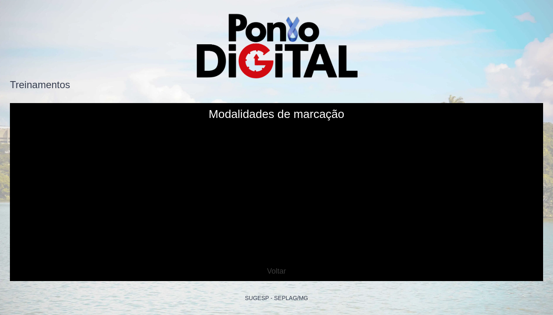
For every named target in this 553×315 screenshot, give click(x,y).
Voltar (276, 271)
